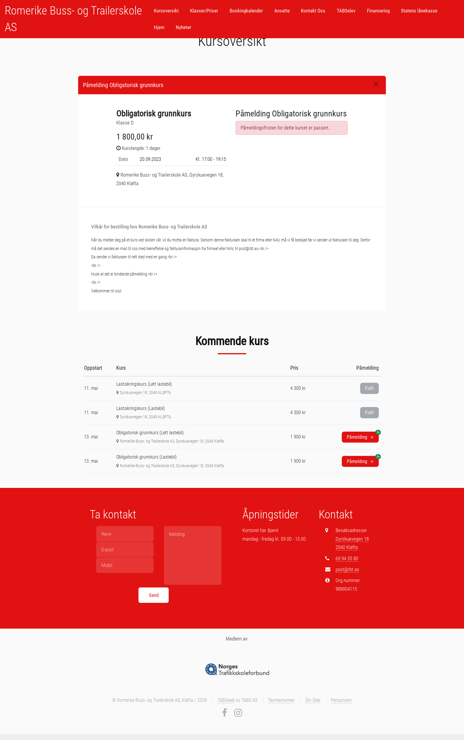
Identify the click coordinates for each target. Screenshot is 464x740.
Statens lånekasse (419, 11)
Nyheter (183, 27)
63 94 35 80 (347, 558)
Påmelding (363, 436)
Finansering (378, 11)
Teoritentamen (281, 700)
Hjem (159, 27)
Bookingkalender (246, 11)
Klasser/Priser (204, 11)
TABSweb (226, 700)
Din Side (312, 700)
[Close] (376, 84)
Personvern (341, 700)
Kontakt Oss (313, 11)
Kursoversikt (166, 11)
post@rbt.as (347, 569)
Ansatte (282, 11)
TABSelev (346, 11)
